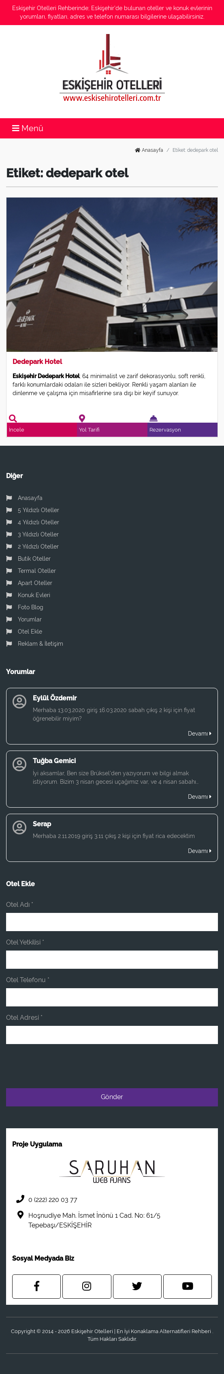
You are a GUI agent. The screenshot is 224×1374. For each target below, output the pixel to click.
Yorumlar (24, 619)
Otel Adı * (19, 904)
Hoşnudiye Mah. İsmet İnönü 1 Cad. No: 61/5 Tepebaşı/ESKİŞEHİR (86, 1220)
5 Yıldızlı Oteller (32, 510)
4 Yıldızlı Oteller (32, 522)
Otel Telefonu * (27, 980)
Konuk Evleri (28, 595)
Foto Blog (24, 607)
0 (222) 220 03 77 (44, 1199)
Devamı (199, 733)
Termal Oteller (31, 571)
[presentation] (156, 1066)
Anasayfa (149, 150)
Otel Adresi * (24, 1017)
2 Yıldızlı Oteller (32, 546)
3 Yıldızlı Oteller (32, 534)
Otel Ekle (24, 631)
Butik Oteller (28, 558)
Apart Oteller (29, 583)
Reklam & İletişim (34, 643)
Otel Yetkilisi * (25, 942)
